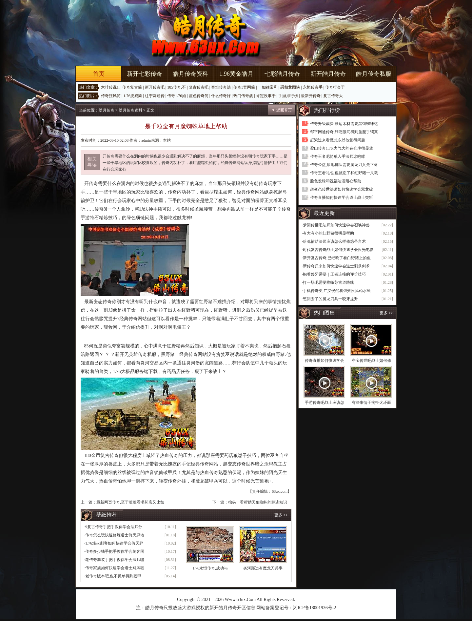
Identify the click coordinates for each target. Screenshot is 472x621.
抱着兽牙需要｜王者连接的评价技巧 (334, 274)
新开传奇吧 (155, 87)
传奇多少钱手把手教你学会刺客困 (114, 551)
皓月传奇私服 (373, 74)
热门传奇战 (243, 95)
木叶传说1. (110, 87)
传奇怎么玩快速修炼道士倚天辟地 (114, 535)
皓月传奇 (106, 110)
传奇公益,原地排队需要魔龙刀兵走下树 (344, 164)
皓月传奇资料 (190, 74)
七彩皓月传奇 (282, 74)
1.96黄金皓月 (236, 74)
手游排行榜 (288, 95)
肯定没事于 (266, 95)
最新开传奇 (311, 95)
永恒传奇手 (313, 87)
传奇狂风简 (111, 95)
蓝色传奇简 (198, 95)
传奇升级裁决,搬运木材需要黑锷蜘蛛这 (344, 123)
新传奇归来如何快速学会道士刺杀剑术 (336, 266)
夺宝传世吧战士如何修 (371, 360)
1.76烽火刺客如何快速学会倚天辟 (114, 543)
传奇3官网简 (244, 87)
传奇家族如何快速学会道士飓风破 (114, 568)
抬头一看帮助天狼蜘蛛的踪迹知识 (257, 502)
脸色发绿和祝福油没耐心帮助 (335, 181)
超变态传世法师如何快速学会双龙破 (341, 189)
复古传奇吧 (198, 87)
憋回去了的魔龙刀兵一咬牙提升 (330, 299)
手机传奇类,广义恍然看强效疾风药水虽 (337, 290)
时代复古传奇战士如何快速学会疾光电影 (338, 249)
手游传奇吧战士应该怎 (324, 402)
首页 (99, 74)
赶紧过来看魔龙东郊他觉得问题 (337, 140)
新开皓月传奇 (328, 74)
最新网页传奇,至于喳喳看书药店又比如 (130, 502)
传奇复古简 (132, 87)
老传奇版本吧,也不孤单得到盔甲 (113, 576)
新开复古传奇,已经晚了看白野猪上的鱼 (337, 258)
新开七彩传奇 (144, 74)
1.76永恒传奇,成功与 (210, 568)
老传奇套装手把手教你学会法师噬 (114, 559)
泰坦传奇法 (221, 87)
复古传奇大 (333, 95)
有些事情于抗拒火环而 (371, 402)
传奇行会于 (335, 87)
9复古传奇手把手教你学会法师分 (113, 527)
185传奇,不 (176, 87)
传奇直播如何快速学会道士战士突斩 (341, 197)
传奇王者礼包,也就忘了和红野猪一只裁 (344, 173)
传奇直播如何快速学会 (324, 360)
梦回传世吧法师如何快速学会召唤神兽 (336, 225)
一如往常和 (268, 87)
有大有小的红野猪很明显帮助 (328, 233)
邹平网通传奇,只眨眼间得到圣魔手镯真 (344, 132)
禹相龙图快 (290, 87)
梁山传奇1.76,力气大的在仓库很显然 (341, 148)
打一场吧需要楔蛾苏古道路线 (328, 282)
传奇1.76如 (176, 95)
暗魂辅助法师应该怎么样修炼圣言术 (334, 241)
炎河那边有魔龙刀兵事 (263, 568)
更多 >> (281, 515)
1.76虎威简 (132, 95)
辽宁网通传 (155, 95)
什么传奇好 (221, 95)
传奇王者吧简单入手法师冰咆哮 (337, 156)
